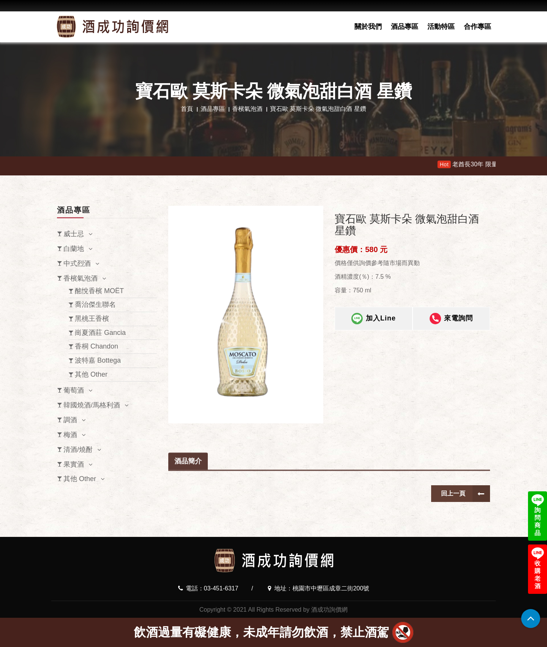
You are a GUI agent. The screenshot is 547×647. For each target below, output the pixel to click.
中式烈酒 (77, 263)
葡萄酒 (73, 390)
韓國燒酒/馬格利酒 (91, 405)
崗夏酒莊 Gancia (100, 332)
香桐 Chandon (96, 346)
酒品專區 (404, 26)
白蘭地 (73, 248)
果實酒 (73, 464)
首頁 (187, 109)
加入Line (373, 323)
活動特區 (441, 26)
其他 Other (91, 374)
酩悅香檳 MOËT (99, 291)
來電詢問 (451, 323)
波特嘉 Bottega (98, 360)
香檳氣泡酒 (247, 109)
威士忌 (73, 234)
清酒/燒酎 (78, 449)
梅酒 (70, 435)
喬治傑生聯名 (95, 304)
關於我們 (368, 26)
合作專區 (477, 26)
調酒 (70, 420)
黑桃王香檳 (92, 318)
